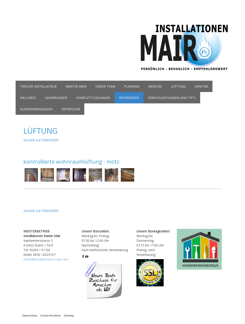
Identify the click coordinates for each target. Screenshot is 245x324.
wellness (28, 98)
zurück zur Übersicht (40, 139)
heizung (155, 86)
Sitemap (69, 315)
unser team (105, 86)
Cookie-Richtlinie (50, 315)
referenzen (129, 98)
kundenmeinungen (36, 109)
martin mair (76, 86)
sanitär (201, 86)
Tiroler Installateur (38, 86)
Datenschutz (29, 315)
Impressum (71, 109)
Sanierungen (56, 98)
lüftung (178, 86)
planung (131, 86)
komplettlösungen (93, 98)
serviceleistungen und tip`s (172, 98)
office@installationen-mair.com (45, 259)
